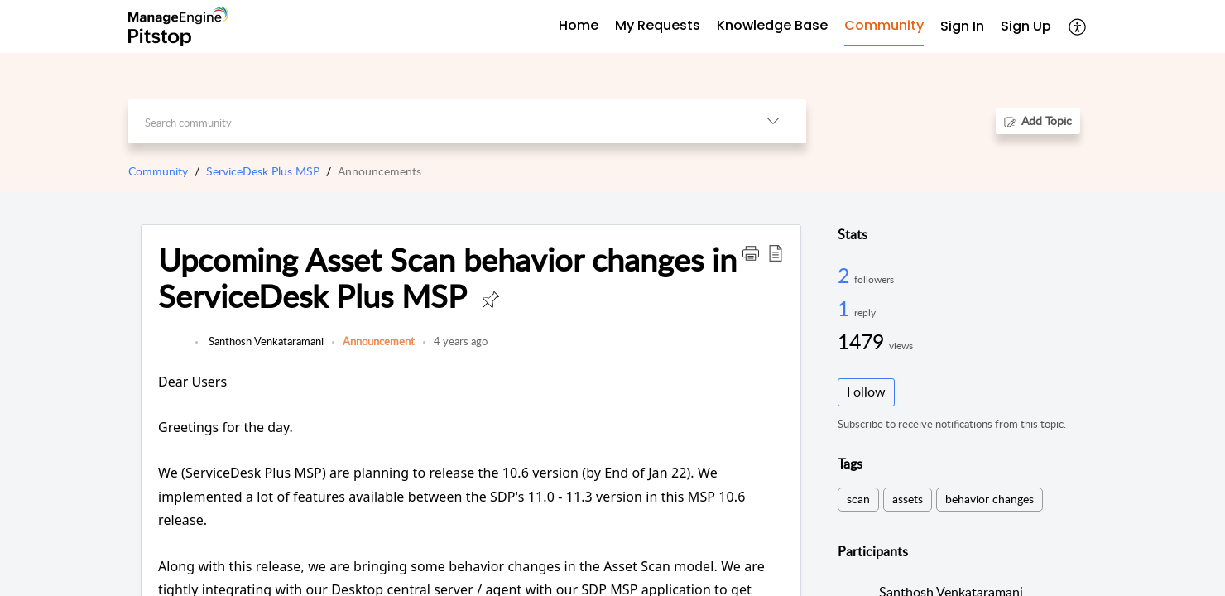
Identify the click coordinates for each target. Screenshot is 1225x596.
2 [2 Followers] (846, 275)
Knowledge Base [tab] (772, 25)
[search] (434, 121)
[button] (1078, 26)
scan (858, 499)
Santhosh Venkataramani (265, 341)
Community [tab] (884, 25)
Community (158, 171)
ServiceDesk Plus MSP (262, 171)
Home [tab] (578, 25)
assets (907, 499)
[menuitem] (962, 26)
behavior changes (989, 499)
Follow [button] (866, 391)
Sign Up (1026, 26)
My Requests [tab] (657, 25)
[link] (172, 349)
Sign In (962, 26)
